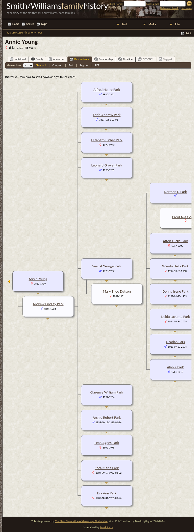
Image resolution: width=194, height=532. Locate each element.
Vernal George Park (106, 266)
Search (30, 24)
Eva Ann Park (106, 493)
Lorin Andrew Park (106, 115)
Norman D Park (175, 191)
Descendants (79, 59)
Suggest (165, 59)
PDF (97, 65)
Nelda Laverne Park (175, 316)
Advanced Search (169, 8)
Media (152, 24)
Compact (57, 65)
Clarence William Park (106, 392)
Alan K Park (175, 367)
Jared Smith (106, 527)
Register (84, 65)
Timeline (125, 59)
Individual (18, 59)
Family (37, 59)
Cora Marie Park (107, 468)
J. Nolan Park (175, 342)
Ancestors (56, 59)
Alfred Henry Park (106, 89)
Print (188, 33)
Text (71, 65)
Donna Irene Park (175, 291)
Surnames (186, 8)
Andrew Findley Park (48, 304)
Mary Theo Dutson (117, 291)
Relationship (103, 59)
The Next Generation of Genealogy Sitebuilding (81, 521)
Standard (41, 65)
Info (177, 24)
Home (15, 24)
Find (124, 24)
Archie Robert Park (107, 417)
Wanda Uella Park (175, 266)
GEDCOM (145, 59)
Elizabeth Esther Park (106, 140)
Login (44, 24)
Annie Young (38, 278)
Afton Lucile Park (175, 241)
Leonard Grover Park (106, 165)
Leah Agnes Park (106, 442)
